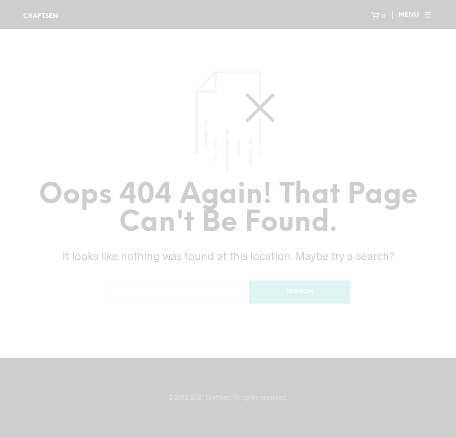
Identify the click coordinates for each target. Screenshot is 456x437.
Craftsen (40, 16)
